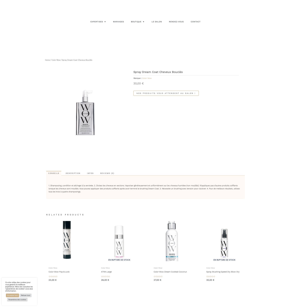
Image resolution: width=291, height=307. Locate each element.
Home (47, 60)
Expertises (98, 22)
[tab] (54, 173)
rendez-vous (176, 22)
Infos (95, 173)
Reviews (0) (114, 173)
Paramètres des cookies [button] (17, 300)
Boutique (137, 22)
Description (76, 173)
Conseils (54, 173)
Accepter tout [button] (12, 295)
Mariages (118, 22)
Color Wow (56, 60)
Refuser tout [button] (25, 295)
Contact (196, 22)
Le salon (157, 22)
